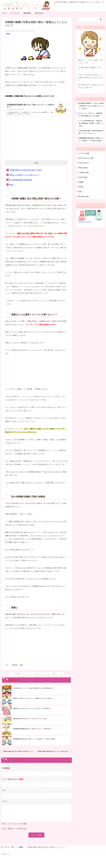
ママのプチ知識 (84, 153)
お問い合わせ (39, 13)
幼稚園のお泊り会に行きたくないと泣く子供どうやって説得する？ (32, 708)
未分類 (81, 187)
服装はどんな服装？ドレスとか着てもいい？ (24, 175)
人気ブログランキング (85, 221)
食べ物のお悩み (84, 196)
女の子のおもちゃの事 (86, 158)
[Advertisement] (36, 139)
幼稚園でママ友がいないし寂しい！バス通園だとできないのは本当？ (33, 698)
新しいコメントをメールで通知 (15, 824)
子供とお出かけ (84, 163)
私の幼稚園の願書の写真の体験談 (21, 180)
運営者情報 (27, 13)
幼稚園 (8, 33)
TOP (8, 847)
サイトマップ (15, 13)
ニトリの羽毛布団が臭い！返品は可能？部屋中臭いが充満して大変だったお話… (91, 123)
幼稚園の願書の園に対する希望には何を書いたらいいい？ (19, 751)
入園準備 (14, 665)
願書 (21, 665)
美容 (80, 191)
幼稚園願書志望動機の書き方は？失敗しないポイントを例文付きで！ (33, 729)
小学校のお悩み (84, 172)
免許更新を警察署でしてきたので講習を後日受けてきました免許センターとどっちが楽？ (91, 105)
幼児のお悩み (83, 177)
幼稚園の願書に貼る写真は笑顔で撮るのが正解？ (26, 170)
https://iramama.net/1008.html (15, 109)
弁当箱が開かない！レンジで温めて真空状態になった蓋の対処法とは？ (33, 688)
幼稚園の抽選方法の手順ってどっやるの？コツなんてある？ (30, 718)
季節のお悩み (83, 168)
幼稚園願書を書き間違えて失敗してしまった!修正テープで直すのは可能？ (34, 739)
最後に (12, 184)
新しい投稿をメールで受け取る (15, 829)
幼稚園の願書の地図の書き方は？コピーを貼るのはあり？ (54, 751)
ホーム (4, 13)
